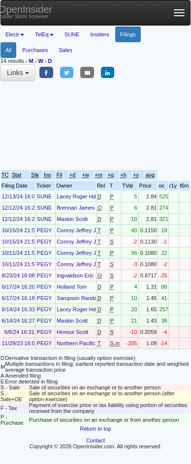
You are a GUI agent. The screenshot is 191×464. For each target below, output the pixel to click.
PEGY (44, 230)
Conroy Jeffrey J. (77, 230)
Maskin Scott (72, 219)
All (8, 50)
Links (18, 73)
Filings (128, 34)
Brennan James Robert (84, 208)
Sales (65, 50)
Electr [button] (14, 34)
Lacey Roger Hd (76, 196)
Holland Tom (72, 287)
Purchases (35, 50)
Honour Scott (72, 332)
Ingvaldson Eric (75, 275)
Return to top (95, 429)
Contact (95, 440)
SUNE (72, 34)
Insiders (99, 34)
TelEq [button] (44, 34)
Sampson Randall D (81, 298)
